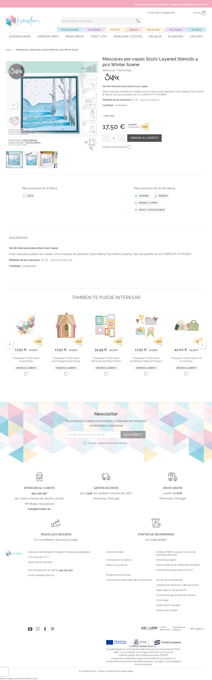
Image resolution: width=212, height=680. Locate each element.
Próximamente (69, 29)
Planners (175, 36)
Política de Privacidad (168, 605)
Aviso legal (162, 600)
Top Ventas (175, 29)
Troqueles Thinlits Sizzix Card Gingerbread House (66, 359)
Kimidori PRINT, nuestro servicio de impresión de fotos (176, 553)
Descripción (18, 238)
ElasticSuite (31, 678)
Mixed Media (75, 36)
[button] (91, 148)
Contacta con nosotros (119, 560)
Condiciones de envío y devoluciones (177, 585)
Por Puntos (153, 29)
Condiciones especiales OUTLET (174, 570)
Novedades (94, 29)
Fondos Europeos (166, 560)
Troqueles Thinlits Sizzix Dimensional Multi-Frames (106, 359)
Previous (9, 344)
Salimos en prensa (116, 565)
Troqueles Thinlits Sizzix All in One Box (186, 359)
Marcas (134, 29)
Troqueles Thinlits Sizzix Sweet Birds (26, 359)
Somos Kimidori (115, 552)
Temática (196, 29)
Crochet (196, 36)
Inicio (8, 50)
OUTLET (115, 29)
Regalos (155, 36)
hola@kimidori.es (44, 575)
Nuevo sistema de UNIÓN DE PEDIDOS (178, 565)
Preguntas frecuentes (118, 575)
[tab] (105, 238)
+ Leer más (108, 115)
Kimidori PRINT (48, 36)
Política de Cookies (167, 610)
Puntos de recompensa (169, 580)
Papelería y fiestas (128, 36)
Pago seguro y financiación (171, 590)
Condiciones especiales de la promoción (129, 580)
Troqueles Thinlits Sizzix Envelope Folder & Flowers (146, 359)
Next (202, 344)
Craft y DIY (99, 36)
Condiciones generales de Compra (176, 595)
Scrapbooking (20, 36)
